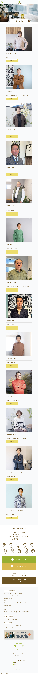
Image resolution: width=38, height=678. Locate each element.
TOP (5, 593)
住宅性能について (8, 598)
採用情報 (6, 627)
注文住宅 (9, 593)
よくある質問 (26, 625)
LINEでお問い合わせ (20, 559)
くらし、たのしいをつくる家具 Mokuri (13, 613)
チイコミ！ (24, 649)
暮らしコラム (14, 611)
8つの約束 (15, 593)
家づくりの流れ (7, 597)
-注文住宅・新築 (7, 605)
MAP (14, 662)
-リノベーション (7, 607)
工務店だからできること (24, 611)
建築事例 (6, 604)
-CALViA (6, 602)
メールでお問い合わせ (20, 566)
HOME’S (18, 649)
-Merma (16, 602)
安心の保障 (26, 597)
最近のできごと (14, 619)
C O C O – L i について (9, 625)
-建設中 (5, 609)
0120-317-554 (17, 664)
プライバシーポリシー (14, 627)
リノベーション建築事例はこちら (19, 580)
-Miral (11, 602)
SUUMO (13, 649)
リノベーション (22, 602)
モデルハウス (7, 611)
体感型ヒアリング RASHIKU (25, 593)
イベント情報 (7, 619)
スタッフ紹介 (19, 625)
